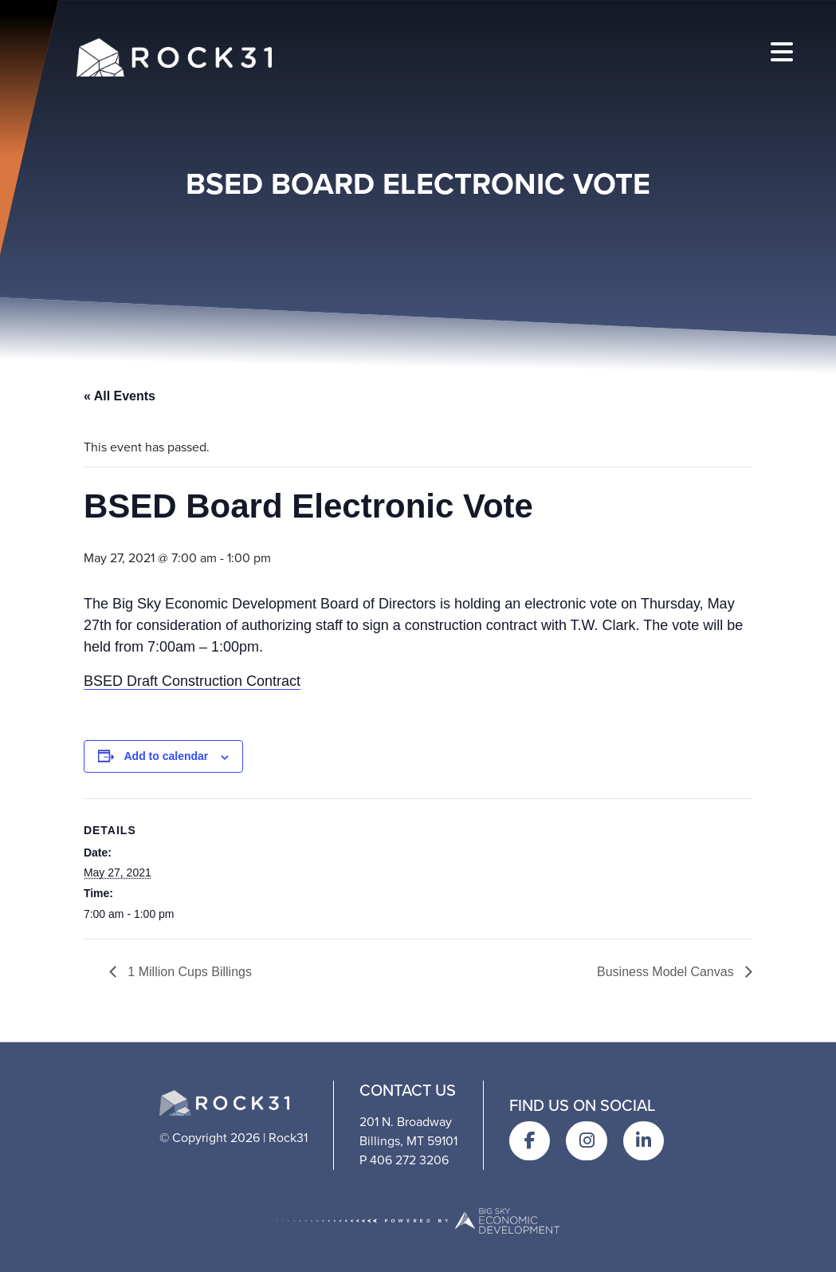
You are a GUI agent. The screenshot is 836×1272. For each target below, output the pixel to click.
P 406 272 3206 (404, 1160)
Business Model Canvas (667, 972)
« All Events (119, 396)
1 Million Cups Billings (188, 972)
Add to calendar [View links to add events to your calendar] (166, 756)
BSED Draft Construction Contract (192, 681)
